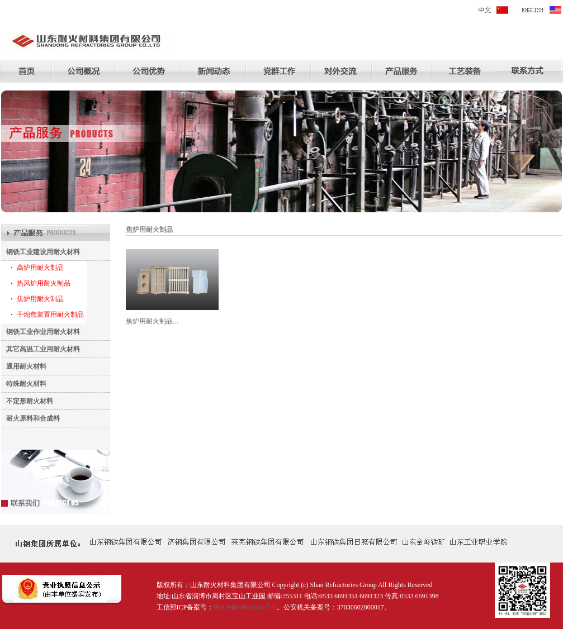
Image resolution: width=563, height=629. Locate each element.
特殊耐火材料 (23, 384)
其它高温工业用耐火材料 (40, 349)
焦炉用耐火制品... (152, 321)
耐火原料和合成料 (30, 418)
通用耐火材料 (23, 366)
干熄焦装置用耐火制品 (50, 314)
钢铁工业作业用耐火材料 (40, 332)
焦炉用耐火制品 (40, 299)
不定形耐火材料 (27, 401)
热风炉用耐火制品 (43, 283)
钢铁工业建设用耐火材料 (40, 252)
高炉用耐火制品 (40, 267)
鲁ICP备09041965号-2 (245, 607)
